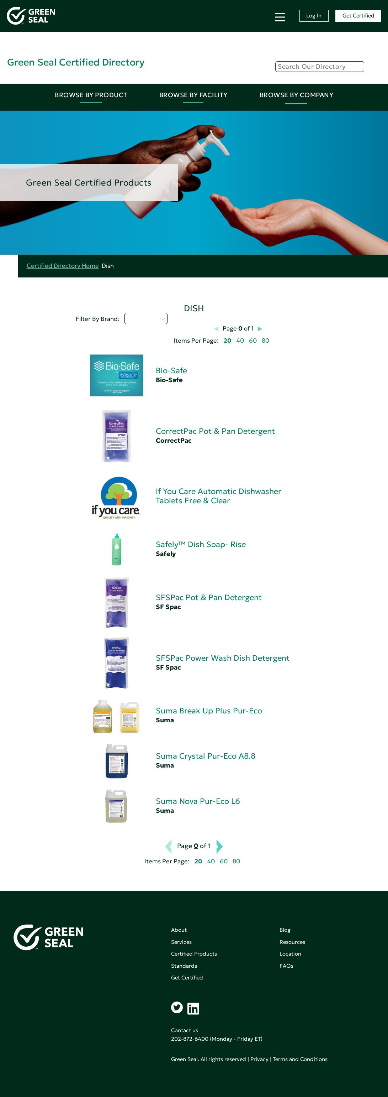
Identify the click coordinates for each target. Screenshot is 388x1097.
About (179, 929)
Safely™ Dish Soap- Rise (201, 544)
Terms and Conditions (300, 1059)
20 (228, 340)
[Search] (319, 66)
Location (290, 953)
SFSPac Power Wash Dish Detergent (222, 658)
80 (265, 340)
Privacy (259, 1059)
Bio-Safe (171, 370)
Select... (146, 318)
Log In (313, 15)
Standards (184, 965)
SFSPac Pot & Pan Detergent (209, 597)
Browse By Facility (193, 95)
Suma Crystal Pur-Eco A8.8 (205, 756)
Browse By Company (297, 95)
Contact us (184, 1030)
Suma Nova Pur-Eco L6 (198, 801)
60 (253, 340)
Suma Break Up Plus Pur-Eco (209, 711)
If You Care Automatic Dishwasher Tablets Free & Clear (218, 496)
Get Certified (358, 15)
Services (181, 942)
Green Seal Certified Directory (75, 62)
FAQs (286, 965)
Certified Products (194, 953)
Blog (285, 929)
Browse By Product (91, 95)
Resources (292, 942)
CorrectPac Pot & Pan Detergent (215, 431)
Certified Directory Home (63, 266)
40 (240, 340)
